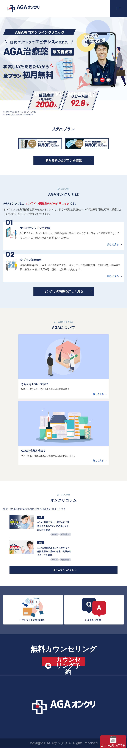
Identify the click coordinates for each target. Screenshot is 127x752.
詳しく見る (113, 245)
